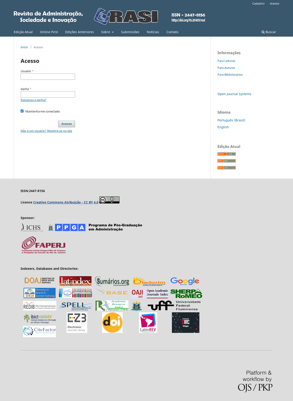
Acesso (274, 3)
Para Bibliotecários (230, 74)
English (223, 127)
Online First (49, 32)
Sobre (106, 32)
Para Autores (226, 68)
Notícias (153, 32)
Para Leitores (226, 61)
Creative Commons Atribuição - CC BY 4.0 (65, 202)
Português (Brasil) (231, 120)
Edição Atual (23, 32)
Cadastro (258, 3)
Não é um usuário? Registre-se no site (46, 131)
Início (24, 47)
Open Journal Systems (234, 94)
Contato (172, 32)
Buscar (269, 32)
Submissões (130, 32)
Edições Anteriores (79, 32)
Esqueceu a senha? (33, 100)
